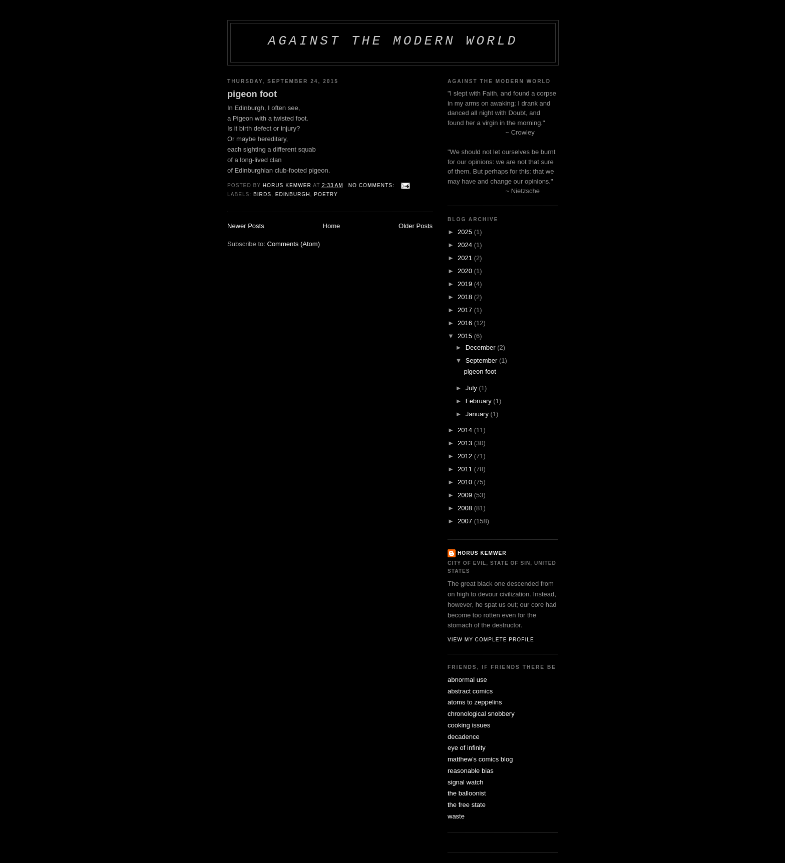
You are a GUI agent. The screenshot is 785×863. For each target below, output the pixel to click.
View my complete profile (491, 639)
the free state (467, 804)
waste (456, 816)
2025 (466, 232)
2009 (466, 495)
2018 (466, 297)
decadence (464, 736)
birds (262, 194)
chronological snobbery (481, 713)
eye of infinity (467, 747)
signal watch (466, 782)
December (482, 347)
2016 (466, 323)
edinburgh (292, 194)
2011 (466, 469)
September (482, 360)
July (472, 388)
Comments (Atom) (293, 244)
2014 (466, 430)
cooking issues (469, 725)
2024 (466, 245)
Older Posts (416, 226)
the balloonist (467, 793)
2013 (466, 443)
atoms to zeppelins (475, 702)
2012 (466, 456)
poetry (326, 194)
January (478, 414)
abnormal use (467, 679)
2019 (466, 284)
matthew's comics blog (480, 759)
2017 (466, 310)
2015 (466, 336)
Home (331, 226)
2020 (466, 271)
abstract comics (470, 691)
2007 (466, 521)
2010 (466, 482)
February (480, 401)
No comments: (372, 185)
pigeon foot (252, 94)
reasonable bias (471, 770)
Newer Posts (245, 226)
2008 (466, 508)
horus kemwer (482, 553)
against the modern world (393, 41)
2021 (466, 258)
